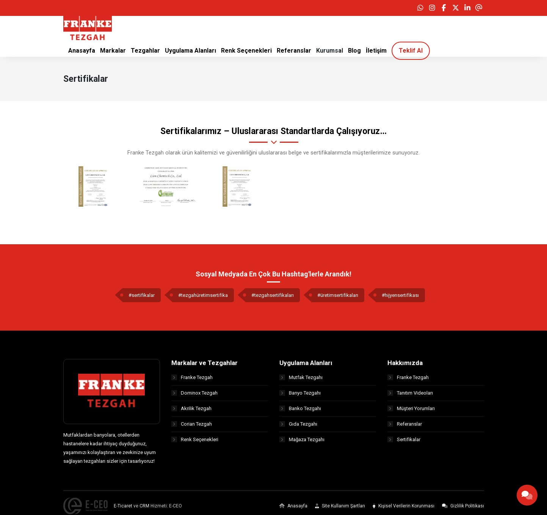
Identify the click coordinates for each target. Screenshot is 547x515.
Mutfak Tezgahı (301, 380)
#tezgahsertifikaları (272, 298)
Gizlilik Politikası (463, 508)
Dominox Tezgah (194, 395)
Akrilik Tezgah (191, 411)
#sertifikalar (142, 298)
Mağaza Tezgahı (301, 442)
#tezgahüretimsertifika (203, 298)
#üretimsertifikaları (337, 298)
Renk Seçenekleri (194, 442)
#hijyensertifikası (400, 298)
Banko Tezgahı (300, 411)
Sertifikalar (403, 442)
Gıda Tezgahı (298, 426)
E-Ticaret (123, 508)
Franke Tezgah (192, 380)
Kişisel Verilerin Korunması (403, 508)
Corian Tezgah (191, 426)
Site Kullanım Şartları (340, 508)
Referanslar (404, 426)
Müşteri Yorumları (411, 411)
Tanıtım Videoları (410, 395)
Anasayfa (293, 508)
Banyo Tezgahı (300, 395)
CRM (144, 508)
